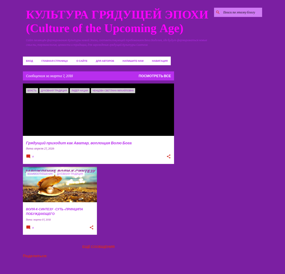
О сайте (82, 60)
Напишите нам (132, 60)
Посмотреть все (155, 76)
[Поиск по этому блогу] (242, 12)
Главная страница (54, 60)
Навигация (160, 60)
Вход (29, 60)
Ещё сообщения (98, 247)
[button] (168, 157)
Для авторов (105, 60)
